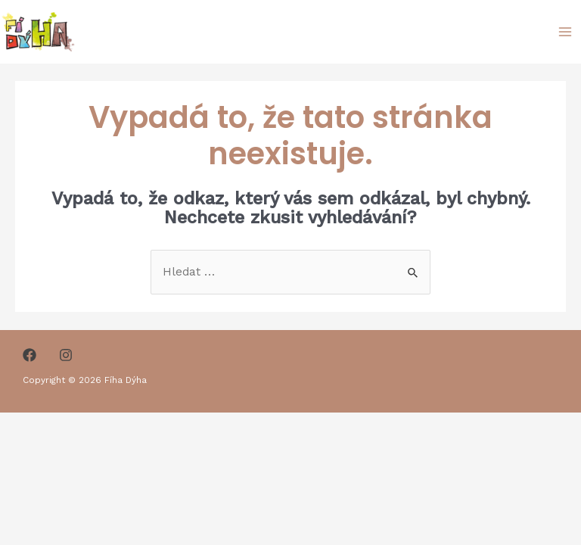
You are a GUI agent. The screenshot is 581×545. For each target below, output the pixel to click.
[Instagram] (66, 355)
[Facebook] (29, 355)
